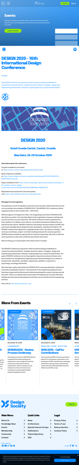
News (30, 420)
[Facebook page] (11, 446)
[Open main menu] (3, 3)
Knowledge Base (8, 424)
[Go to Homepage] (39, 3)
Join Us (65, 3)
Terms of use (60, 424)
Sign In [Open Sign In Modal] (73, 3)
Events (4, 427)
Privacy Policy (60, 420)
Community (6, 434)
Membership (6, 431)
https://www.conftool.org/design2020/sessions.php (23, 170)
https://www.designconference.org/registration (23, 194)
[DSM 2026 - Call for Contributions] (56, 325)
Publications (33, 431)
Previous (69, 303)
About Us (5, 420)
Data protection (61, 427)
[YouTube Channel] (5, 446)
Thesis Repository (35, 434)
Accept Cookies (65, 460)
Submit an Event (13, 31)
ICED (29, 438)
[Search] (8, 3)
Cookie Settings (65, 457)
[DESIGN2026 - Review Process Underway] (23, 325)
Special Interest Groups (38, 427)
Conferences (33, 424)
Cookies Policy (60, 431)
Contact (4, 438)
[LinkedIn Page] (2, 446)
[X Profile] (14, 446)
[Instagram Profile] (8, 446)
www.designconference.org (20, 283)
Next (76, 303)
